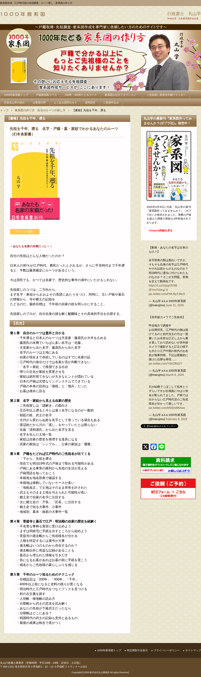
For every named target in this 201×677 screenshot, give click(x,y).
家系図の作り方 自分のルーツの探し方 (40, 110)
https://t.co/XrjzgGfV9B (163, 285)
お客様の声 (39, 102)
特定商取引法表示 (137, 650)
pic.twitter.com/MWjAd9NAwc (167, 407)
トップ (4, 110)
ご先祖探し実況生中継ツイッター (166, 94)
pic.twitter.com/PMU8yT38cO (167, 294)
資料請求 (90, 102)
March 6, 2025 (175, 374)
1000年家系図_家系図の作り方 (22, 14)
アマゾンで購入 (25, 231)
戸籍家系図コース (46, 94)
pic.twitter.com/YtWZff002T (165, 363)
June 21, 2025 (175, 305)
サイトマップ (193, 650)
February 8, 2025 (176, 419)
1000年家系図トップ (16, 94)
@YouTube (156, 289)
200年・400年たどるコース (81, 94)
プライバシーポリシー (167, 650)
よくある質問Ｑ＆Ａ (65, 102)
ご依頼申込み (111, 102)
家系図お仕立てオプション (122, 94)
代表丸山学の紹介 (14, 102)
